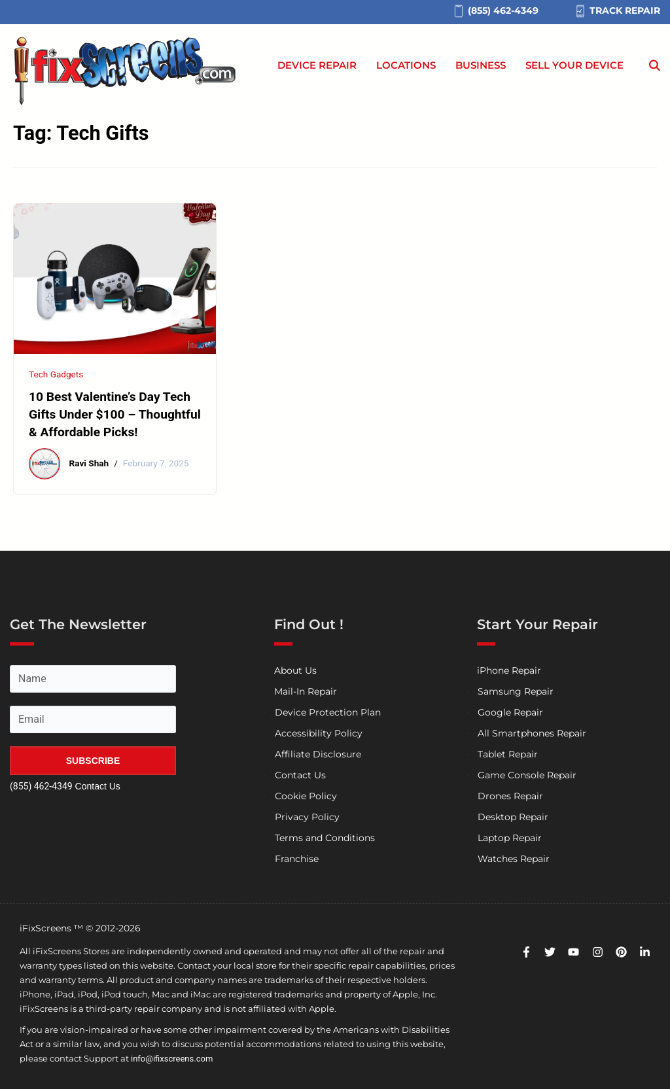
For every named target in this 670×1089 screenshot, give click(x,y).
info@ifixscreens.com (172, 1058)
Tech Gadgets (56, 374)
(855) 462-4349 (41, 786)
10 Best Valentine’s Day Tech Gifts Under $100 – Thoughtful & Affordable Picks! (115, 414)
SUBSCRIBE (93, 760)
